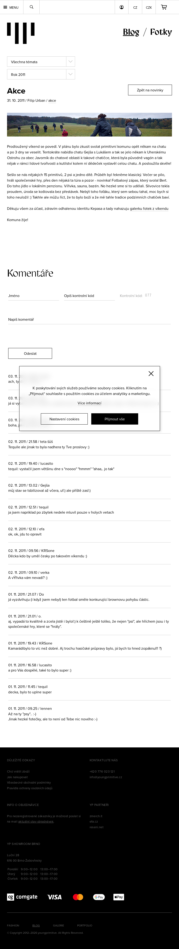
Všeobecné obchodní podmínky (29, 782)
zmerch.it (96, 816)
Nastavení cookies (64, 419)
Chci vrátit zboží (18, 771)
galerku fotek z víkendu (149, 208)
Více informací (89, 403)
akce (52, 100)
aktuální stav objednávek (36, 821)
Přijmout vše (115, 419)
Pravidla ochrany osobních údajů (30, 788)
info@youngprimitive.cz (106, 777)
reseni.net (97, 827)
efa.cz (94, 821)
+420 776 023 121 (102, 771)
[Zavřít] (151, 373)
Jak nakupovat (17, 777)
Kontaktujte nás (104, 760)
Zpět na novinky (150, 90)
